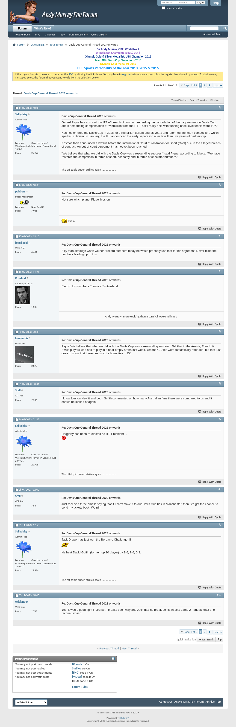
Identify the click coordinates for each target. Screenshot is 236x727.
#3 (219, 236)
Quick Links (97, 34)
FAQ (37, 34)
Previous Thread (109, 648)
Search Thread (197, 100)
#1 (219, 107)
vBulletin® (124, 717)
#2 (219, 184)
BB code (77, 664)
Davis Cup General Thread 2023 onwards (51, 93)
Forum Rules (80, 687)
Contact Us (165, 701)
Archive (210, 701)
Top (219, 639)
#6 (219, 383)
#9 (219, 524)
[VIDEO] (77, 676)
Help (216, 3)
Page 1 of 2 (190, 85)
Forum (22, 28)
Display (214, 100)
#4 (219, 271)
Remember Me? (172, 8)
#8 (219, 489)
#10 (219, 594)
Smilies (76, 668)
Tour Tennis (57, 44)
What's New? (42, 28)
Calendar (50, 34)
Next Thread (129, 648)
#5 (219, 331)
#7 (219, 419)
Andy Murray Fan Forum (189, 701)
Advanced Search (213, 34)
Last (218, 85)
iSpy (62, 34)
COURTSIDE (37, 44)
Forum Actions (77, 34)
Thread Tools (178, 100)
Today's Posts (23, 34)
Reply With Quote (210, 177)
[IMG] (76, 672)
